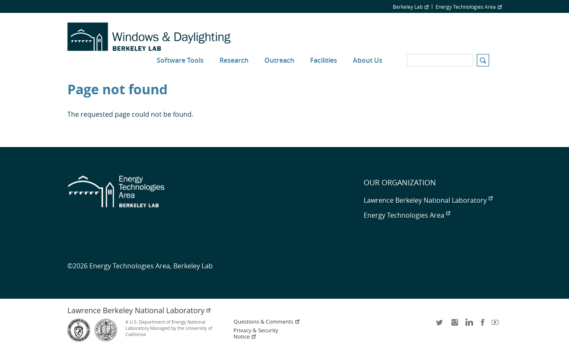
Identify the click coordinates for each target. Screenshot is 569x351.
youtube (497, 325)
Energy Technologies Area (469, 6)
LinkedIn (468, 325)
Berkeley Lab (411, 6)
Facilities (323, 60)
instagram (454, 325)
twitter (440, 325)
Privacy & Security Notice (256, 333)
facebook (483, 325)
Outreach (279, 60)
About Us (367, 60)
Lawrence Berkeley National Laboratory (428, 200)
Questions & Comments (267, 322)
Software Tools (180, 60)
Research (234, 60)
